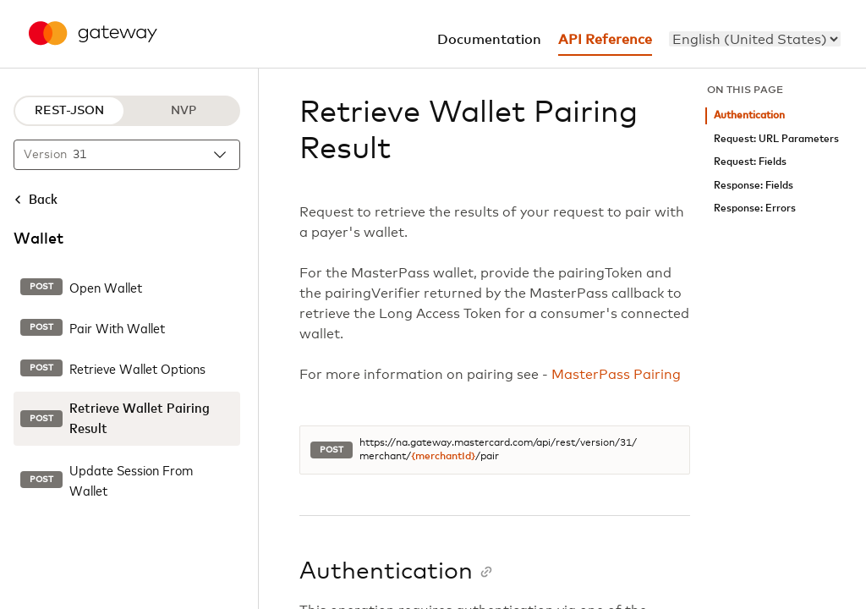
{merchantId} (443, 457)
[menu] (755, 39)
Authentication (749, 115)
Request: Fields (750, 161)
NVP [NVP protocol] (183, 111)
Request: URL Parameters (776, 139)
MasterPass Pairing (616, 374)
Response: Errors (755, 208)
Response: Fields (753, 185)
